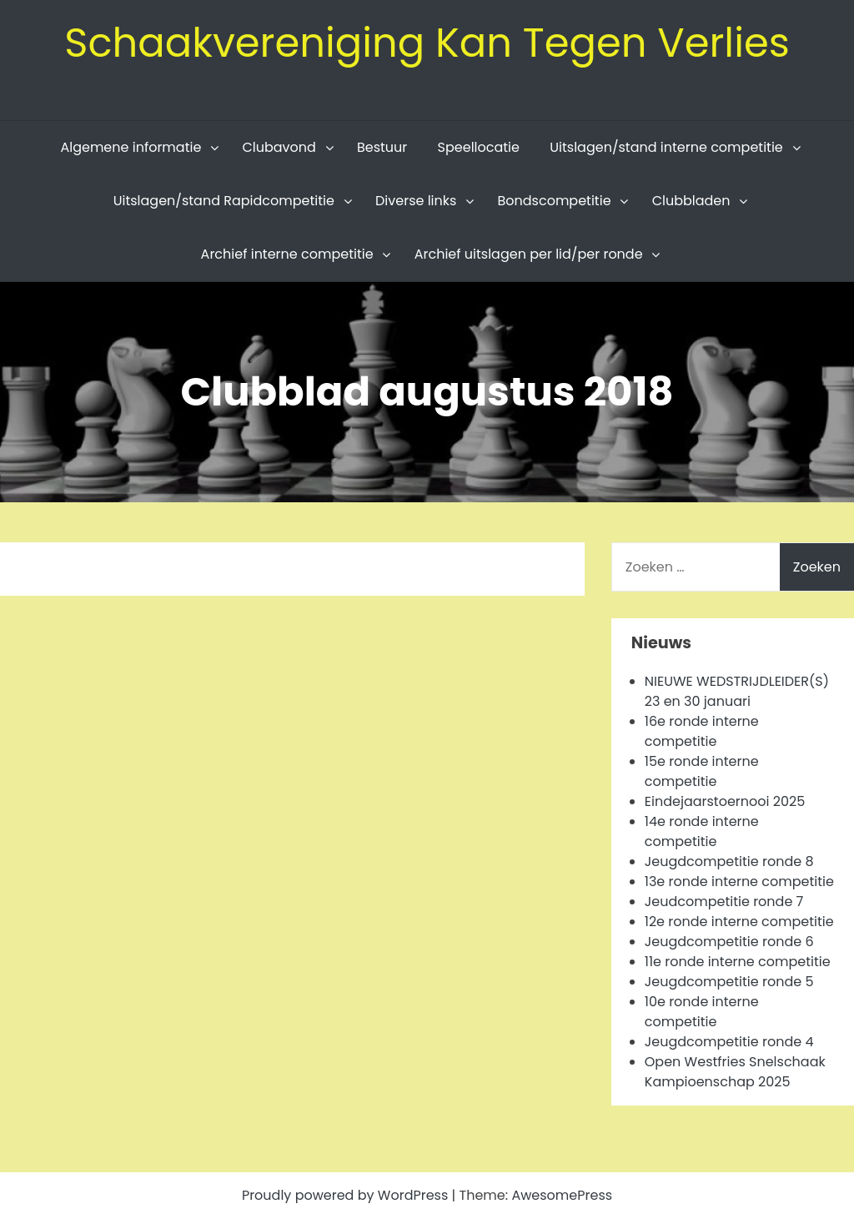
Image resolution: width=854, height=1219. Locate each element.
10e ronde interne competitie (702, 1011)
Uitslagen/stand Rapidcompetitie (223, 200)
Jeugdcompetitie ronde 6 (729, 941)
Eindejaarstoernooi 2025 (725, 801)
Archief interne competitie (287, 254)
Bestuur (382, 147)
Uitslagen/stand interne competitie (666, 147)
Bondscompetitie (553, 200)
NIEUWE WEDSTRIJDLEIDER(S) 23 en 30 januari (737, 691)
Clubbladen (691, 200)
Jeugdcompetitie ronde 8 (729, 861)
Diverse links (415, 200)
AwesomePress (561, 1195)
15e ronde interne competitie (702, 771)
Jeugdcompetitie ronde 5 (729, 981)
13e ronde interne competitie (739, 881)
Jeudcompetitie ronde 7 (724, 901)
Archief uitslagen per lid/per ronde (528, 254)
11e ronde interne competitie (738, 961)
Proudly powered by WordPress (347, 1195)
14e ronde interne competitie (702, 831)
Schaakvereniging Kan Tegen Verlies (427, 43)
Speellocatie (479, 147)
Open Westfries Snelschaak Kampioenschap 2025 (735, 1071)
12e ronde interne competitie (739, 921)
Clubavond (278, 147)
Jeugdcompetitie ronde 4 (729, 1041)
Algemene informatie (130, 147)
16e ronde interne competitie (702, 731)
